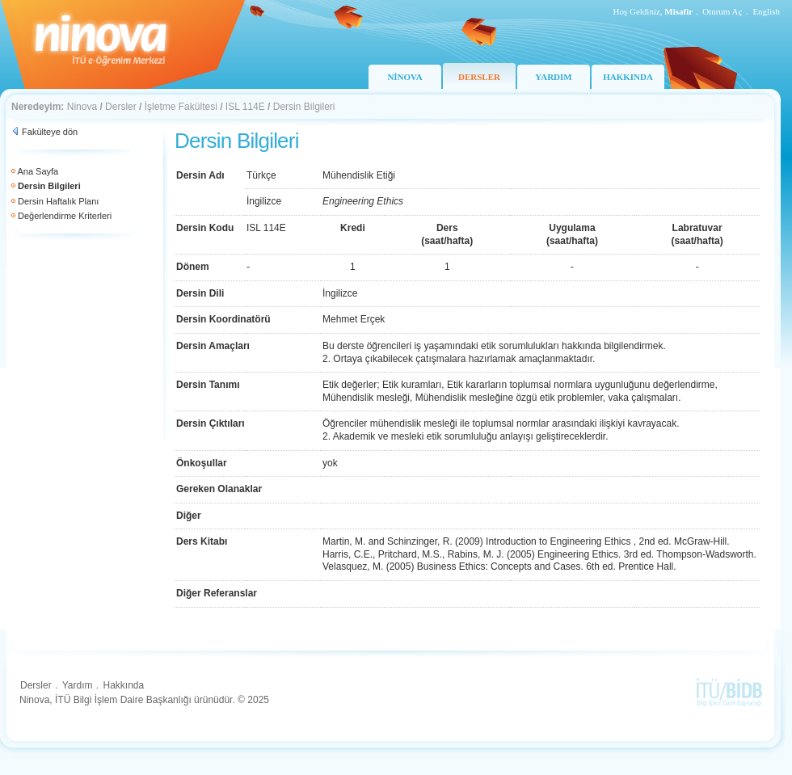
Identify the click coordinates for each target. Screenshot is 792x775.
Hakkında (123, 685)
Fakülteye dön (50, 132)
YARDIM (553, 77)
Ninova (82, 106)
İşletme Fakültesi (181, 106)
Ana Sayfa (37, 171)
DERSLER (479, 77)
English (766, 11)
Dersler (121, 106)
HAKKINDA (628, 77)
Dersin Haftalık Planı (58, 201)
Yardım (77, 685)
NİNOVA (404, 77)
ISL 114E (245, 106)
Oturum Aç (722, 11)
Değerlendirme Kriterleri (65, 216)
